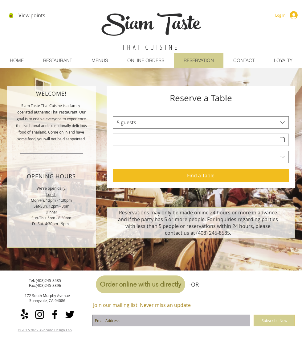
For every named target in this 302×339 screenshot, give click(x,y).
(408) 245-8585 (213, 232)
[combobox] (201, 122)
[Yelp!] (24, 314)
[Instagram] (40, 314)
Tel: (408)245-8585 (45, 280)
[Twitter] (70, 314)
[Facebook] (55, 314)
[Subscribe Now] (274, 320)
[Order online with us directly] (140, 284)
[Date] (195, 140)
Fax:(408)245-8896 (45, 285)
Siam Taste (150, 26)
